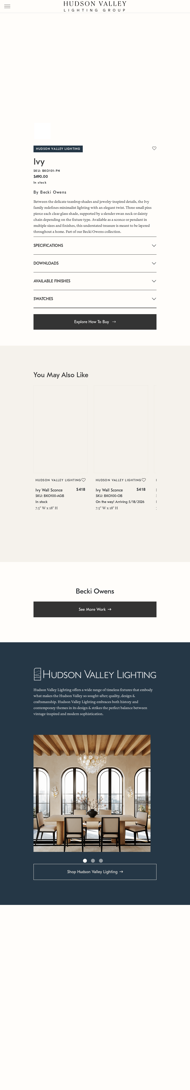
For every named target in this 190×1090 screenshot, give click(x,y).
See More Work (92, 609)
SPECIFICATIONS (48, 245)
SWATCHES (43, 299)
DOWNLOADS (46, 263)
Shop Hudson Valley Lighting (92, 872)
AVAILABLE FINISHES (52, 281)
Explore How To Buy (95, 322)
